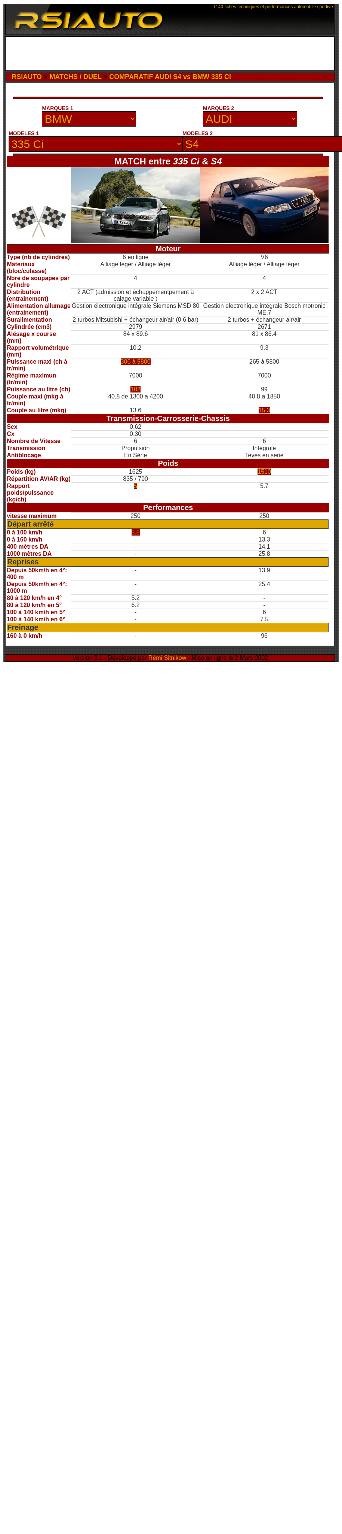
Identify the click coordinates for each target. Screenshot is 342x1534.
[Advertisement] (74, 107)
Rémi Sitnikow (167, 658)
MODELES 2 (197, 133)
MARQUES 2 (218, 108)
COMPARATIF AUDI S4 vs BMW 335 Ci (170, 77)
